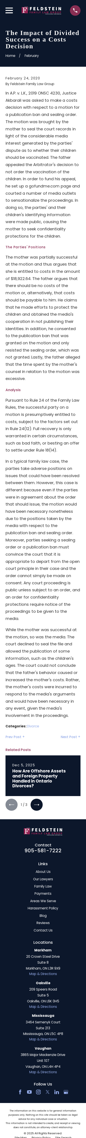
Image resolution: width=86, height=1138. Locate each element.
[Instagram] (38, 1092)
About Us (43, 871)
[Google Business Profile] (66, 1092)
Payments (43, 893)
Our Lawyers (43, 879)
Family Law (43, 886)
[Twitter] (47, 1092)
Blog (43, 915)
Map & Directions (43, 974)
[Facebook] (20, 1092)
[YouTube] (29, 1092)
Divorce (33, 726)
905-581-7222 (43, 850)
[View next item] (37, 805)
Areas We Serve (43, 901)
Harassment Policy (43, 908)
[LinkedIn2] (56, 1092)
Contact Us (43, 930)
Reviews (43, 923)
